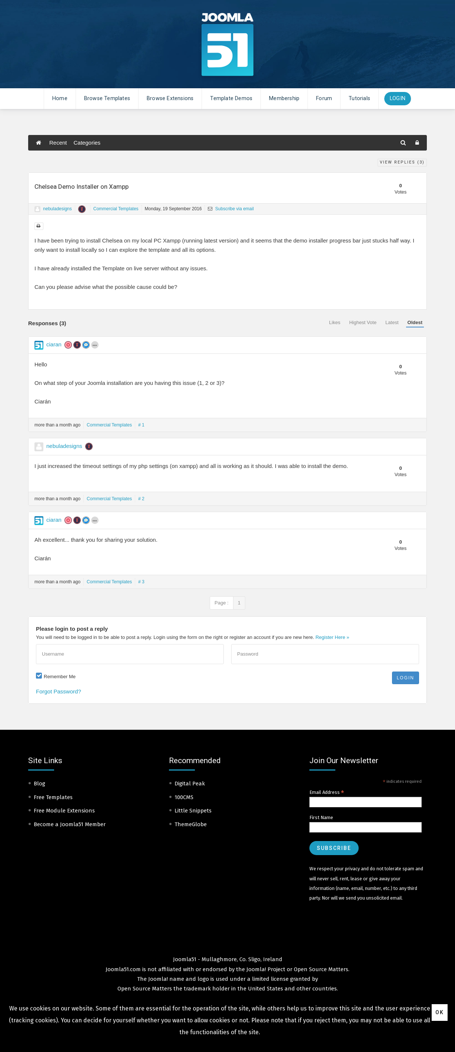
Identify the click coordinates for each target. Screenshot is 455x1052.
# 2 (141, 498)
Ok (439, 1012)
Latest (391, 322)
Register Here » (332, 637)
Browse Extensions (170, 98)
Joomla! (158, 979)
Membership (284, 98)
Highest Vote (362, 322)
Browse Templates (107, 98)
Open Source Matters (321, 969)
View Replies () (402, 162)
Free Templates (53, 797)
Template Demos (231, 98)
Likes (334, 322)
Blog (39, 783)
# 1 (141, 425)
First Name (321, 817)
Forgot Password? (58, 691)
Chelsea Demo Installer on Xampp (81, 186)
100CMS (184, 797)
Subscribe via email (230, 208)
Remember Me (60, 676)
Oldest (415, 322)
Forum (324, 98)
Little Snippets (193, 810)
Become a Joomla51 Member (70, 824)
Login (397, 98)
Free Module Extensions (64, 810)
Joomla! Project (265, 969)
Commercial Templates (116, 208)
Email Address (326, 792)
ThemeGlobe (191, 824)
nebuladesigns (57, 208)
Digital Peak (190, 783)
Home (59, 98)
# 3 (141, 581)
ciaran (54, 344)
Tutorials (359, 98)
